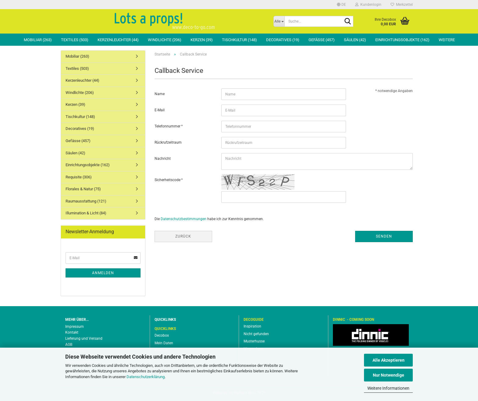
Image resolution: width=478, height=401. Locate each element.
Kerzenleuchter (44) (118, 40)
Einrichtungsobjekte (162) (402, 40)
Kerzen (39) (202, 40)
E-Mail (160, 110)
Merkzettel (402, 4)
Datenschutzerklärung (146, 376)
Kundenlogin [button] (368, 4)
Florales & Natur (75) (83, 189)
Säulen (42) (355, 40)
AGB (68, 344)
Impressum (74, 326)
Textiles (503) (74, 40)
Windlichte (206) (164, 40)
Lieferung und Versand (83, 338)
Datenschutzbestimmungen (183, 219)
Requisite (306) (79, 177)
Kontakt (71, 332)
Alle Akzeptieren (389, 360)
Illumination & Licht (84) (86, 213)
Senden (384, 236)
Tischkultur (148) (239, 40)
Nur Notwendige (388, 375)
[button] (341, 4)
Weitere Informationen (388, 388)
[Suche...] (279, 21)
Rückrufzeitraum (168, 142)
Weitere (447, 40)
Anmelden (103, 273)
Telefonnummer (168, 126)
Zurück (183, 236)
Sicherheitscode (168, 180)
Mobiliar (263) (38, 40)
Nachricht (163, 158)
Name (160, 94)
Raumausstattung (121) (86, 201)
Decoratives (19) (282, 40)
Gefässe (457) (322, 40)
